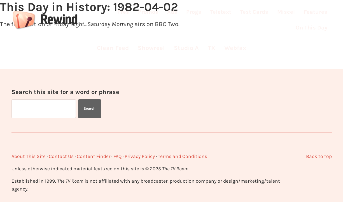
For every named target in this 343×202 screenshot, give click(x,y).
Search (89, 108)
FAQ (117, 156)
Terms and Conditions (182, 156)
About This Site (28, 156)
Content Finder (93, 156)
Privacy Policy (140, 156)
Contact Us (61, 156)
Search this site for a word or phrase (65, 92)
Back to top (319, 156)
